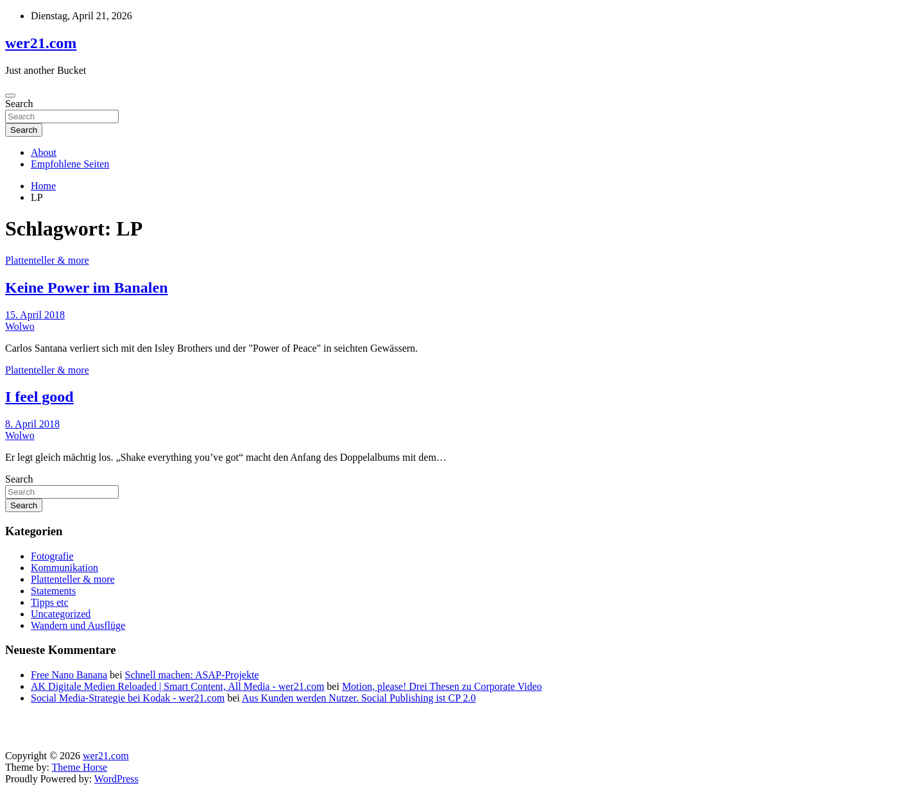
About (43, 152)
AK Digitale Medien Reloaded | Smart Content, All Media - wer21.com (177, 686)
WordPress (116, 778)
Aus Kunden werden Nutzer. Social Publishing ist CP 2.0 (359, 697)
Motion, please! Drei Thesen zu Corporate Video (442, 686)
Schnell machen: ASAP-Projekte (192, 674)
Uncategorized (60, 613)
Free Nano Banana (69, 674)
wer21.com (40, 43)
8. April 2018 (32, 423)
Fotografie (52, 556)
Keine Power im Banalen (86, 287)
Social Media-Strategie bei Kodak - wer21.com (128, 697)
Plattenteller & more (47, 260)
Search (19, 103)
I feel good (39, 396)
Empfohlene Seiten (70, 164)
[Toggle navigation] (10, 96)
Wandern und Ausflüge (78, 625)
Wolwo (20, 326)
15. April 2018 (35, 314)
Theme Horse (80, 767)
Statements (53, 590)
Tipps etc (50, 602)
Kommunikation (64, 567)
